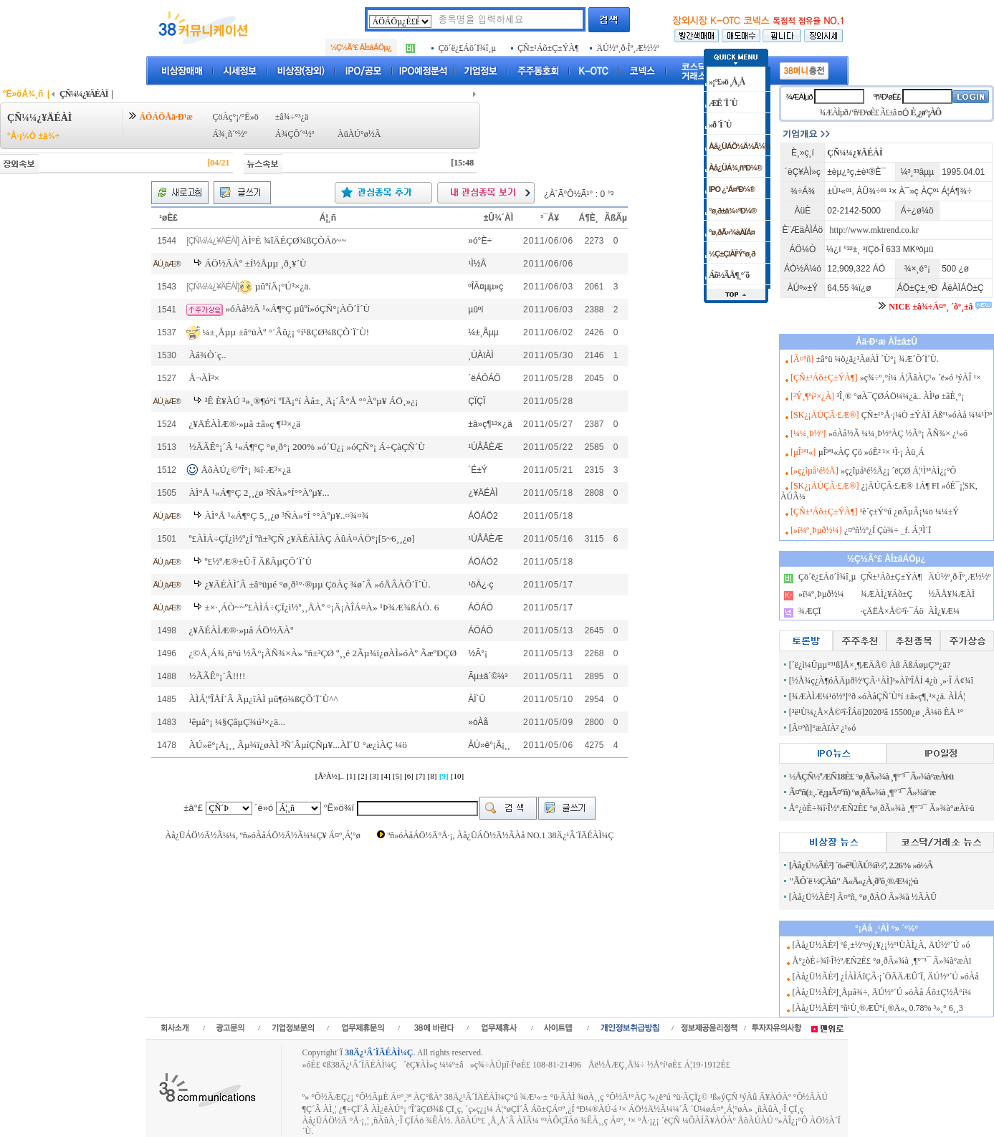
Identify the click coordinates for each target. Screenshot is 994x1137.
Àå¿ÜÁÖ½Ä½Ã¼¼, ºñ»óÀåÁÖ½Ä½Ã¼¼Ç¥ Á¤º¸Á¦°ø (262, 835)
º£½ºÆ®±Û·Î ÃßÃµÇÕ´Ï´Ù (258, 561)
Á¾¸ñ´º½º (229, 134)
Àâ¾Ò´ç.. (207, 355)
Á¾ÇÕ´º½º (295, 134)
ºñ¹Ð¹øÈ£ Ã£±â (874, 112)
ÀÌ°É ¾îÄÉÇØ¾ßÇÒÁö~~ (294, 240)
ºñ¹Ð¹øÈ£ (887, 96)
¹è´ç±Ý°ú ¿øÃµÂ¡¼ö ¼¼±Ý (909, 512)
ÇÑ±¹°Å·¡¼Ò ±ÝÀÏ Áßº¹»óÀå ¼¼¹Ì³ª (926, 415)
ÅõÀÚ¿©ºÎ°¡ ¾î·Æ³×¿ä (245, 469)
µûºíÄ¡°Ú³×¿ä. (283, 285)
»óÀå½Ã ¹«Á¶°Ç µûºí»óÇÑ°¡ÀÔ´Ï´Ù (297, 308)
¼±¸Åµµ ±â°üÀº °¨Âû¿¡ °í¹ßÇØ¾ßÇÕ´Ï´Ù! (285, 331)
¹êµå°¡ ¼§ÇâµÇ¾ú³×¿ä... (236, 721)
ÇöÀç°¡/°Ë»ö (235, 117)
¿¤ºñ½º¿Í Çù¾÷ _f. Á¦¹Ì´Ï (887, 530)
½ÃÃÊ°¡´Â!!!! (216, 676)
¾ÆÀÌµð (798, 96)
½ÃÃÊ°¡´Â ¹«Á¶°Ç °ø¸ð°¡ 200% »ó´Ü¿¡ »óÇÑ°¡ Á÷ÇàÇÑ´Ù (306, 446)
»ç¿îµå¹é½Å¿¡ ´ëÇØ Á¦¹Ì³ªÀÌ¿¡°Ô (898, 471)
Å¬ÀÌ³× (203, 378)
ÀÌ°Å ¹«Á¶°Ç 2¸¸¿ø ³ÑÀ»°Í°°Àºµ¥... (258, 492)
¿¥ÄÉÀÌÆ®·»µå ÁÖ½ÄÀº (240, 630)
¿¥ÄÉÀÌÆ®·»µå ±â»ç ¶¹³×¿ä (244, 423)
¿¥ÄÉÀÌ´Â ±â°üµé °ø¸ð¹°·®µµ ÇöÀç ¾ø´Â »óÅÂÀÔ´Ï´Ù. (317, 584)
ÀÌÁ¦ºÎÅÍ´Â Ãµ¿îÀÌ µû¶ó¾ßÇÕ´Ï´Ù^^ (263, 699)
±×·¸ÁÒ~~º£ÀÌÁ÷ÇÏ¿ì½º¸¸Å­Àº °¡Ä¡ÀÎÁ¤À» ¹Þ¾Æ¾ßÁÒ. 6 (321, 607)
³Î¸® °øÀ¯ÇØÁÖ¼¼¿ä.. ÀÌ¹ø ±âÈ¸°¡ (900, 396)
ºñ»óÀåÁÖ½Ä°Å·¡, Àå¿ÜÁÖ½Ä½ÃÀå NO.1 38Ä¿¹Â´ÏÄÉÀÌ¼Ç (500, 835)
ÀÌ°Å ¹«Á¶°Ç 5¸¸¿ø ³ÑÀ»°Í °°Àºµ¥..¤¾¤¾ (286, 515)
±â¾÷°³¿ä (292, 117)
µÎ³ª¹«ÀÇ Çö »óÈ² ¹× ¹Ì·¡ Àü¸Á (871, 452)
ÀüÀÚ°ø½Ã (359, 134)
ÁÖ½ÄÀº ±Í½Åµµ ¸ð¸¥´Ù (255, 263)
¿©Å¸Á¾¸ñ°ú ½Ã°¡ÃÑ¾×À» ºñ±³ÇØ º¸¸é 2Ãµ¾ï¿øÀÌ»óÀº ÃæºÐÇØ (322, 653)
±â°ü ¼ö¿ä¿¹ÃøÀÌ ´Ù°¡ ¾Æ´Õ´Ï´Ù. (877, 359)
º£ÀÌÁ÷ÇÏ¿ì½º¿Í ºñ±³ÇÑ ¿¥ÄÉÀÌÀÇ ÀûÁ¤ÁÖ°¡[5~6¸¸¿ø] (301, 538)
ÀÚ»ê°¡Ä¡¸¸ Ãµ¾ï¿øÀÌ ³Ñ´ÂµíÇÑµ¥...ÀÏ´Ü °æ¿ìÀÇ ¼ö (297, 744)
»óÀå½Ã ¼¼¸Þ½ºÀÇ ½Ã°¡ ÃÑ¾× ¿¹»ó (897, 433)
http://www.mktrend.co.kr (874, 230)
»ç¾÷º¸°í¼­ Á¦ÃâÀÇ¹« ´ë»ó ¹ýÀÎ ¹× (920, 378)
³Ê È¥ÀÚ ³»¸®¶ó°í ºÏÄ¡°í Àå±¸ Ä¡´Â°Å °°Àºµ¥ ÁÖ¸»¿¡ (311, 400)
